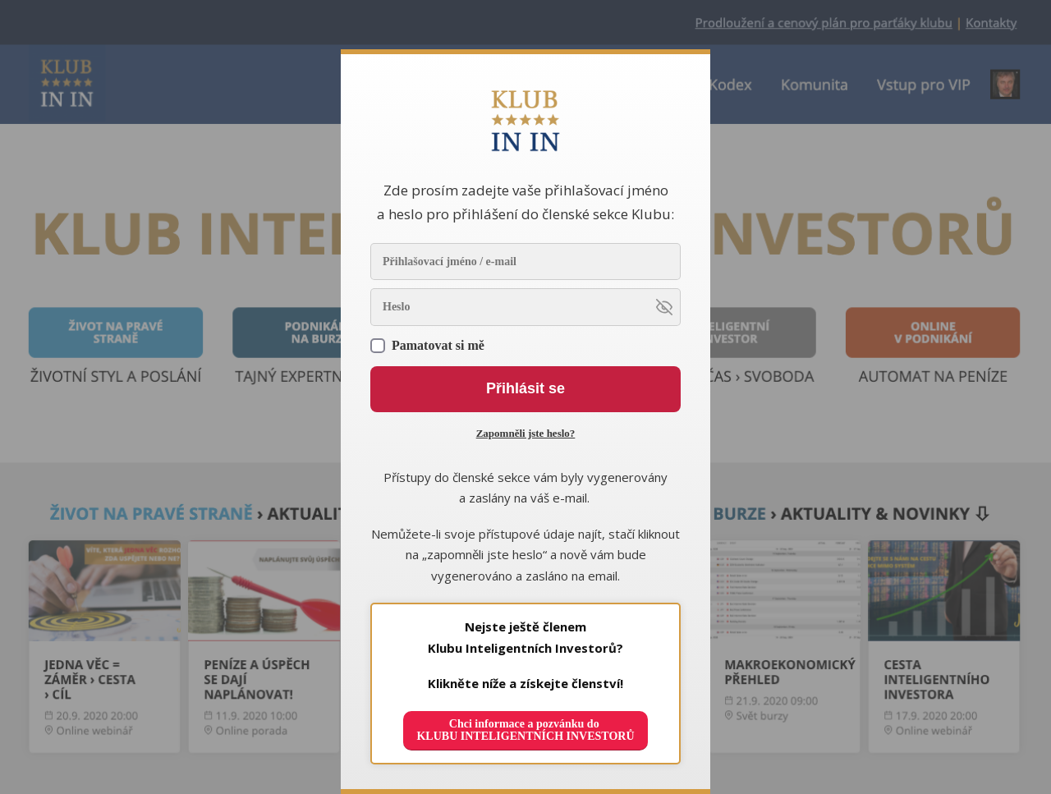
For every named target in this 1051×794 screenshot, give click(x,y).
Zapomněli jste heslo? (526, 433)
